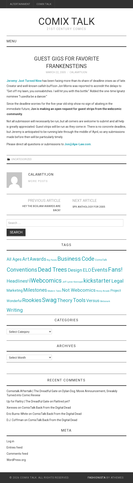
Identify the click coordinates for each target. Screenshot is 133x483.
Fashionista (97, 477)
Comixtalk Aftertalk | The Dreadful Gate (32, 391)
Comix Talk (66, 21)
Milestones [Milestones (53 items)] (35, 290)
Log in (10, 441)
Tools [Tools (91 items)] (79, 300)
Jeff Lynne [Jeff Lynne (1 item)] (67, 282)
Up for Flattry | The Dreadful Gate (28, 401)
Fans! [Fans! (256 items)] (115, 269)
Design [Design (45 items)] (75, 270)
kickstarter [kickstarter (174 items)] (97, 280)
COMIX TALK (43, 4)
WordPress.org (16, 460)
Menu (12, 41)
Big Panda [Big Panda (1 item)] (52, 260)
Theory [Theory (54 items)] (64, 300)
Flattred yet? (62, 401)
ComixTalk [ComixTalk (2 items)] (101, 259)
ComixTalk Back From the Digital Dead (46, 407)
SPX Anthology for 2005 (88, 206)
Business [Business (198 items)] (69, 258)
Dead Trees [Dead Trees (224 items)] (52, 269)
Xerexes (12, 407)
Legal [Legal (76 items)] (117, 281)
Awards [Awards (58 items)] (38, 259)
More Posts (38, 181)
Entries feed (14, 447)
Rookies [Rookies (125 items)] (31, 300)
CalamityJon (78, 72)
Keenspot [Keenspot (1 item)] (78, 282)
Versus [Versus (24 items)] (92, 300)
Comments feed (17, 453)
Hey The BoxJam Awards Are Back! (41, 208)
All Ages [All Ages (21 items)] (14, 259)
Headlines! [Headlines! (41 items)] (18, 281)
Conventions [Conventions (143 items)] (22, 269)
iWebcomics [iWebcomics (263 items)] (45, 280)
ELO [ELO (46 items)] (87, 270)
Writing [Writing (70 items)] (15, 310)
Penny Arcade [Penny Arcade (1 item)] (103, 291)
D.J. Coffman (15, 420)
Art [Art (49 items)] (25, 259)
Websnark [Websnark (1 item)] (105, 301)
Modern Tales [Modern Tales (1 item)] (54, 291)
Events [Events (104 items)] (99, 270)
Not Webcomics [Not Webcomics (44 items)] (79, 290)
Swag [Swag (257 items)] (49, 299)
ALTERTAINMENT (20, 4)
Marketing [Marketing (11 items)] (15, 290)
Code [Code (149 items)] (88, 259)
